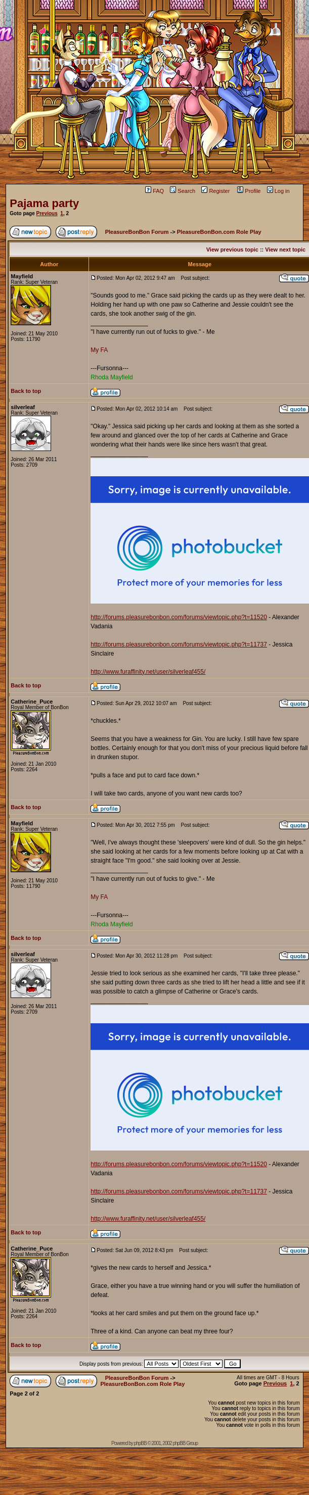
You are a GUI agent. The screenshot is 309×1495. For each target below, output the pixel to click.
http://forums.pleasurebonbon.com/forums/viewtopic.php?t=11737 (179, 644)
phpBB (140, 1443)
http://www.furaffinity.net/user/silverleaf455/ (148, 671)
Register (215, 191)
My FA (99, 350)
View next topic (285, 249)
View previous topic (232, 249)
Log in (278, 191)
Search (182, 191)
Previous (47, 213)
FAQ (154, 191)
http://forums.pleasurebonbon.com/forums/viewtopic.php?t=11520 (179, 617)
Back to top (26, 391)
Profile (248, 191)
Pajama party (44, 203)
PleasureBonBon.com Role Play (219, 232)
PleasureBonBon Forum (137, 232)
